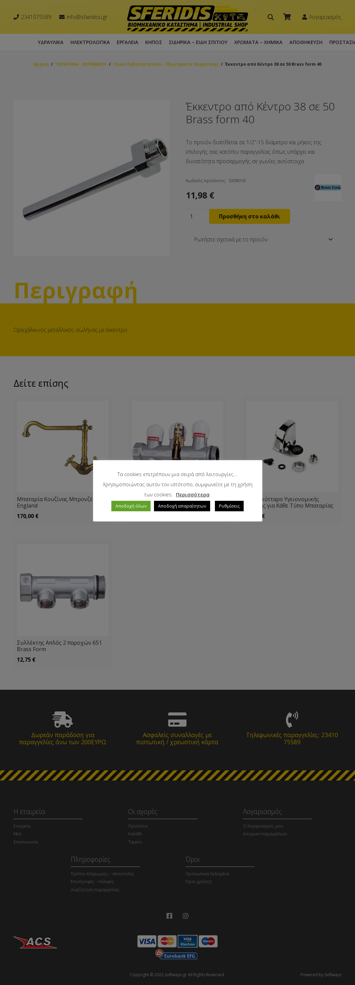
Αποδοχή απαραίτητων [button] (182, 506)
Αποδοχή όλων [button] (131, 506)
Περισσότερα (192, 494)
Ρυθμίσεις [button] (229, 506)
